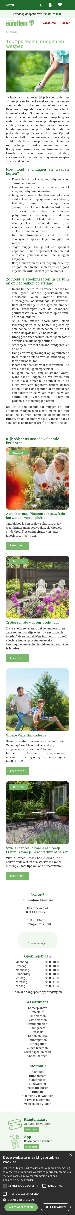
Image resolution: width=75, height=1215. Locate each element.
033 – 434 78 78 (39, 920)
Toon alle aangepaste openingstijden (37, 992)
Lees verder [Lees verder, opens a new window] (26, 1180)
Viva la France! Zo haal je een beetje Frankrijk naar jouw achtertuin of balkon (37, 850)
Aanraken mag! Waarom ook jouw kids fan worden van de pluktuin (35, 515)
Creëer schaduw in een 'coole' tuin (32, 622)
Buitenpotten (37, 1044)
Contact (37, 1072)
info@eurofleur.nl (39, 924)
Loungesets (37, 1028)
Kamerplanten (37, 1008)
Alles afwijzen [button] (55, 1207)
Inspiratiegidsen (37, 1088)
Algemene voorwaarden (38, 1096)
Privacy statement (37, 1100)
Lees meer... (17, 545)
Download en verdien (38, 1142)
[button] (37, 1200)
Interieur (37, 1012)
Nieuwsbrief (37, 1084)
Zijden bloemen (37, 1048)
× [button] (70, 1155)
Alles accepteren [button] (21, 1207)
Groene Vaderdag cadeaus (26, 735)
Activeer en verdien (37, 1124)
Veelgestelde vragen (37, 1104)
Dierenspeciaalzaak (37, 1052)
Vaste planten (37, 1020)
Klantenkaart (37, 1080)
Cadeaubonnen (37, 1056)
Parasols (37, 1032)
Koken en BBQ (37, 1036)
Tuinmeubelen (37, 1024)
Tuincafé (38, 1092)
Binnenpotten (37, 1040)
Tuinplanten (37, 1016)
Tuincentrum (37, 1076)
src (40, 5)
